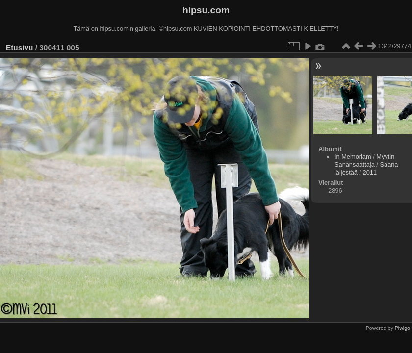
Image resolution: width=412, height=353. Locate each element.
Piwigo (402, 328)
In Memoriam (353, 156)
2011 (370, 172)
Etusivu (19, 47)
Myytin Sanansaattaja (364, 160)
